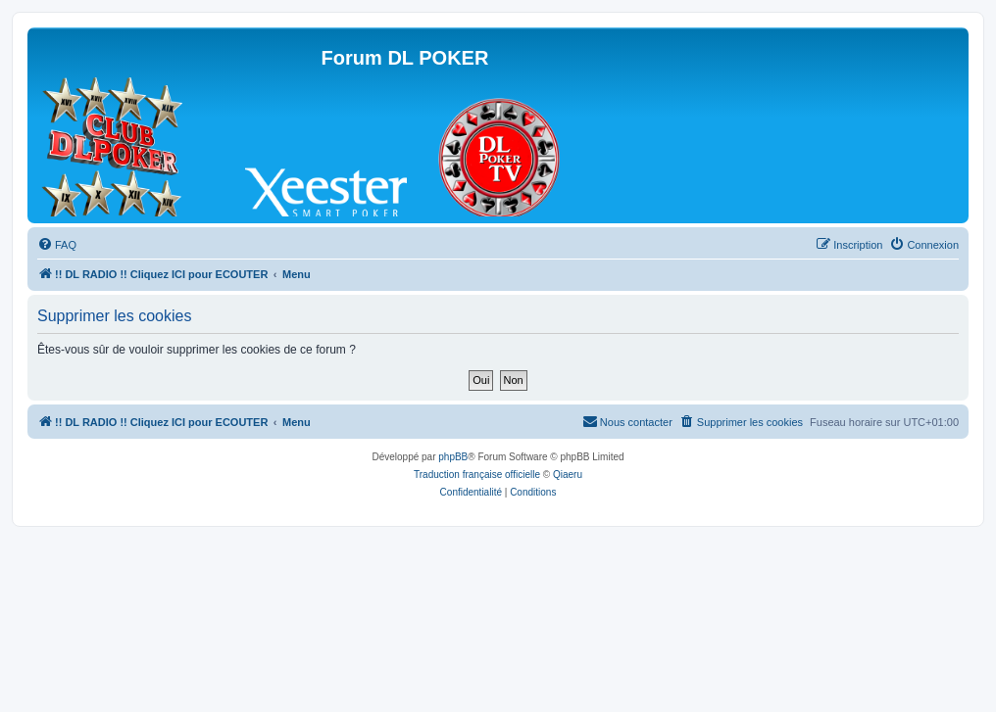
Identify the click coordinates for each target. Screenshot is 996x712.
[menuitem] (56, 245)
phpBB (453, 456)
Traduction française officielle (477, 474)
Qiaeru (567, 474)
